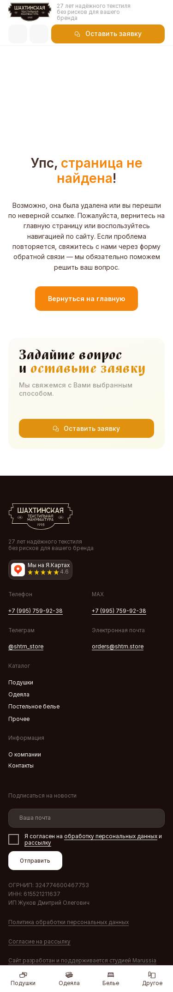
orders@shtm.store (117, 646)
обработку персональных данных (110, 836)
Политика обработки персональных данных (68, 922)
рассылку (37, 843)
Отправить (35, 861)
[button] (108, 33)
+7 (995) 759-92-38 (35, 611)
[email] (86, 818)
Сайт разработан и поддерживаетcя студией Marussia (82, 960)
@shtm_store (25, 646)
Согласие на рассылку (39, 941)
